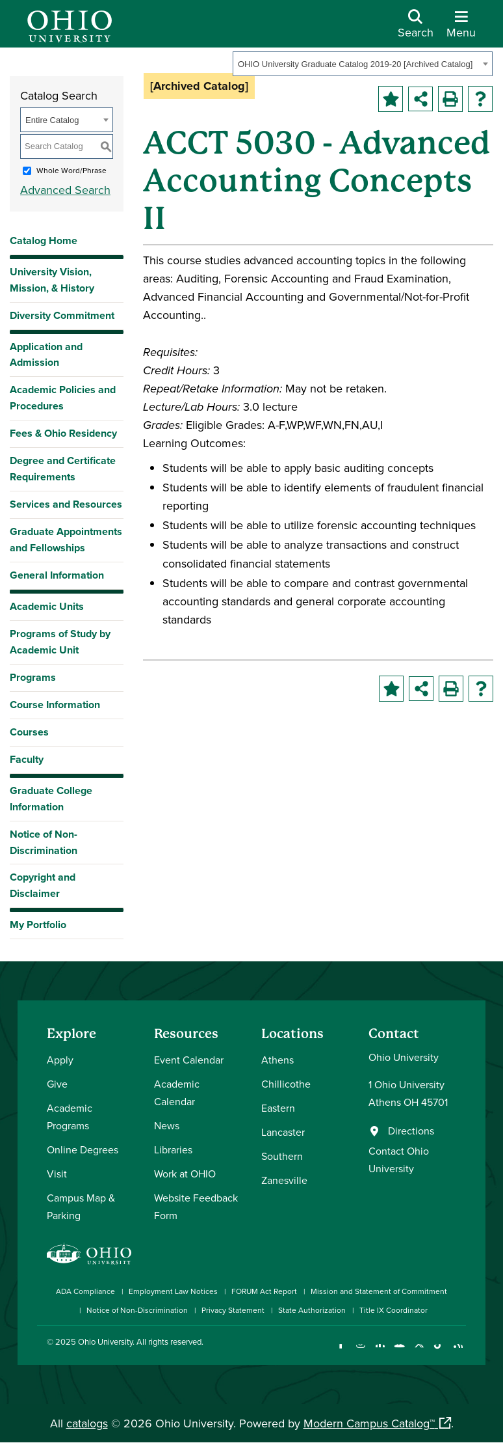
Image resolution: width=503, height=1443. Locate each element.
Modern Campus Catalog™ (369, 1423)
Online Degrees (82, 1149)
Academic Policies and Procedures (63, 397)
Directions (411, 1130)
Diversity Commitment (62, 315)
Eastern (278, 1108)
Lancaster (283, 1132)
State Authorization (312, 1309)
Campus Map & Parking (81, 1206)
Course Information (55, 704)
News (166, 1125)
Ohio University (105, 1341)
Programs (33, 677)
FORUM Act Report (264, 1291)
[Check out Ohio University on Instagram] (360, 1352)
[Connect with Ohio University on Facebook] (341, 1352)
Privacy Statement (232, 1309)
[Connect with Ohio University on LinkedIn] (380, 1352)
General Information (57, 575)
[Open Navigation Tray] (461, 29)
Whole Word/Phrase (71, 170)
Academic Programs (69, 1117)
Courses (29, 731)
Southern (282, 1156)
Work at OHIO (185, 1173)
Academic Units (47, 606)
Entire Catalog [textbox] (52, 120)
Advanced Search (65, 190)
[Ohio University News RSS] (458, 1352)
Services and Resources (66, 504)
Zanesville (284, 1180)
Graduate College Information (51, 798)
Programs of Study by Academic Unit (60, 641)
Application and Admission (46, 354)
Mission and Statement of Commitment (379, 1291)
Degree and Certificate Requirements (63, 468)
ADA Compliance (85, 1291)
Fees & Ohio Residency (63, 433)
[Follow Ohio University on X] (419, 1352)
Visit (57, 1173)
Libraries (173, 1149)
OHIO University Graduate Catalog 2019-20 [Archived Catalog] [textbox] (355, 64)
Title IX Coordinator (393, 1309)
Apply (60, 1059)
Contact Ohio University (398, 1159)
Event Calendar (189, 1059)
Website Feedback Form (196, 1206)
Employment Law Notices (173, 1291)
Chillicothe (286, 1084)
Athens (277, 1059)
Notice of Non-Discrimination (43, 842)
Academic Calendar (177, 1092)
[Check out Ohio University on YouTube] (399, 1352)
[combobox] (363, 63)
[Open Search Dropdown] (415, 29)
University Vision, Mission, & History (52, 279)
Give (57, 1084)
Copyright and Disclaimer (42, 885)
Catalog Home (43, 240)
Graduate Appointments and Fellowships (66, 539)
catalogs (87, 1423)
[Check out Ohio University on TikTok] (438, 1352)
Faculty (27, 759)
